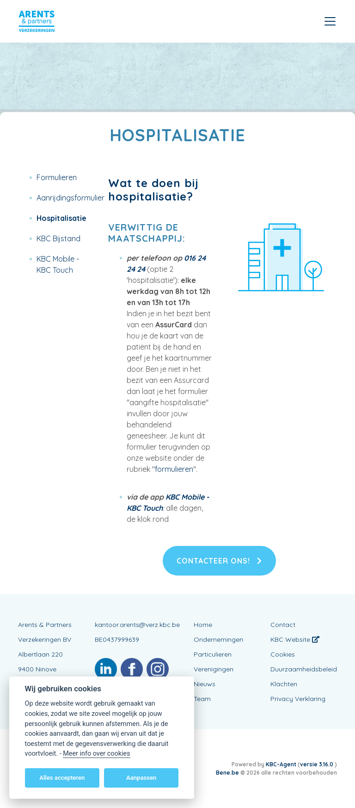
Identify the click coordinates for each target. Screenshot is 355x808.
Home (203, 624)
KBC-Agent (281, 764)
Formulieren (57, 177)
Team (202, 699)
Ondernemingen (218, 639)
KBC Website (294, 639)
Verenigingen (213, 669)
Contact (282, 624)
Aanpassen (141, 777)
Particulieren (213, 654)
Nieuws (204, 684)
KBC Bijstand (58, 238)
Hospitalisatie (61, 218)
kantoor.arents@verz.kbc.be (137, 624)
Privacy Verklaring (297, 699)
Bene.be (227, 772)
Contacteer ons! (219, 560)
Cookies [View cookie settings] (282, 654)
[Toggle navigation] (330, 21)
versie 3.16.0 (317, 764)
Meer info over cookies (96, 754)
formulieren (174, 469)
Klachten (283, 684)
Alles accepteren (62, 777)
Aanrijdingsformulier (70, 197)
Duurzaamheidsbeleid (303, 669)
